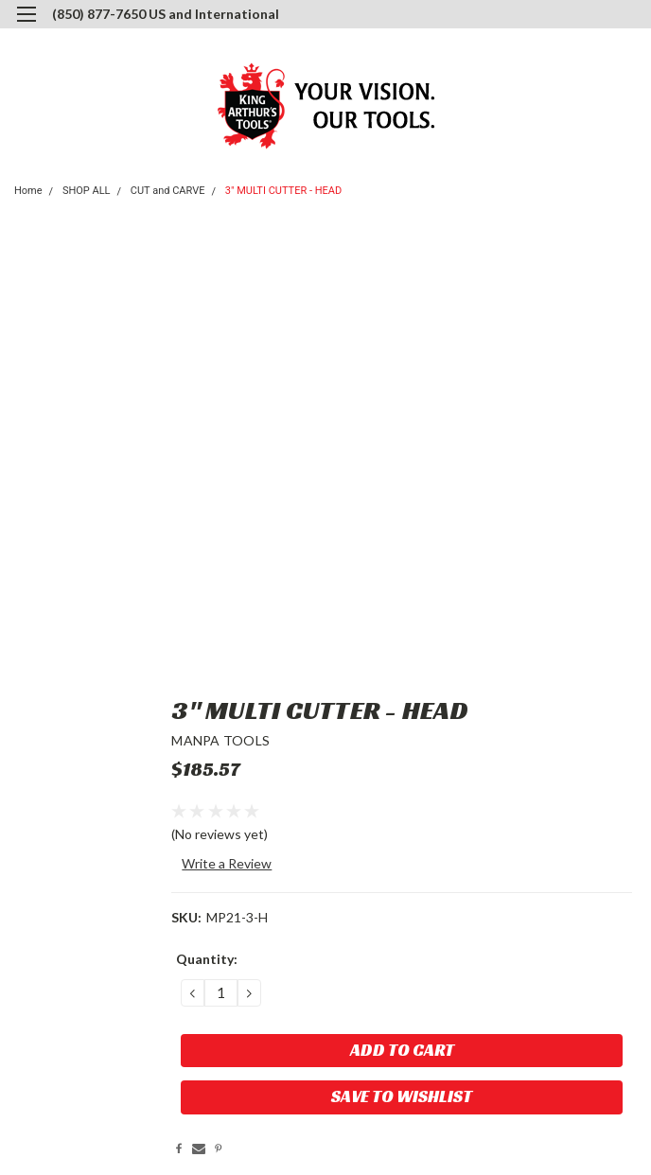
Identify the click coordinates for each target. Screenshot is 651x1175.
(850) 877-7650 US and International (165, 14)
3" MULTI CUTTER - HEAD (283, 190)
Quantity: (207, 959)
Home (28, 190)
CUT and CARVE (168, 190)
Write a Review (227, 863)
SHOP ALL (86, 190)
